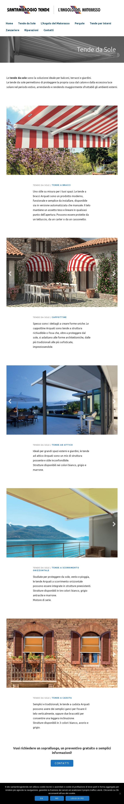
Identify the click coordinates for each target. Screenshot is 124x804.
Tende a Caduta (62, 698)
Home (9, 23)
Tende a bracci (61, 185)
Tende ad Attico (62, 445)
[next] (114, 141)
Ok (41, 798)
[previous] (9, 141)
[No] (120, 793)
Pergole (80, 23)
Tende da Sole (27, 23)
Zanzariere (12, 30)
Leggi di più (77, 798)
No (57, 798)
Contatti (49, 30)
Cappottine (59, 317)
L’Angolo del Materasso (55, 23)
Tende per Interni (100, 23)
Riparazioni (31, 30)
